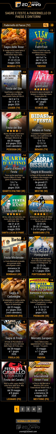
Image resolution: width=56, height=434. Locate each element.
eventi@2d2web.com (28, 431)
